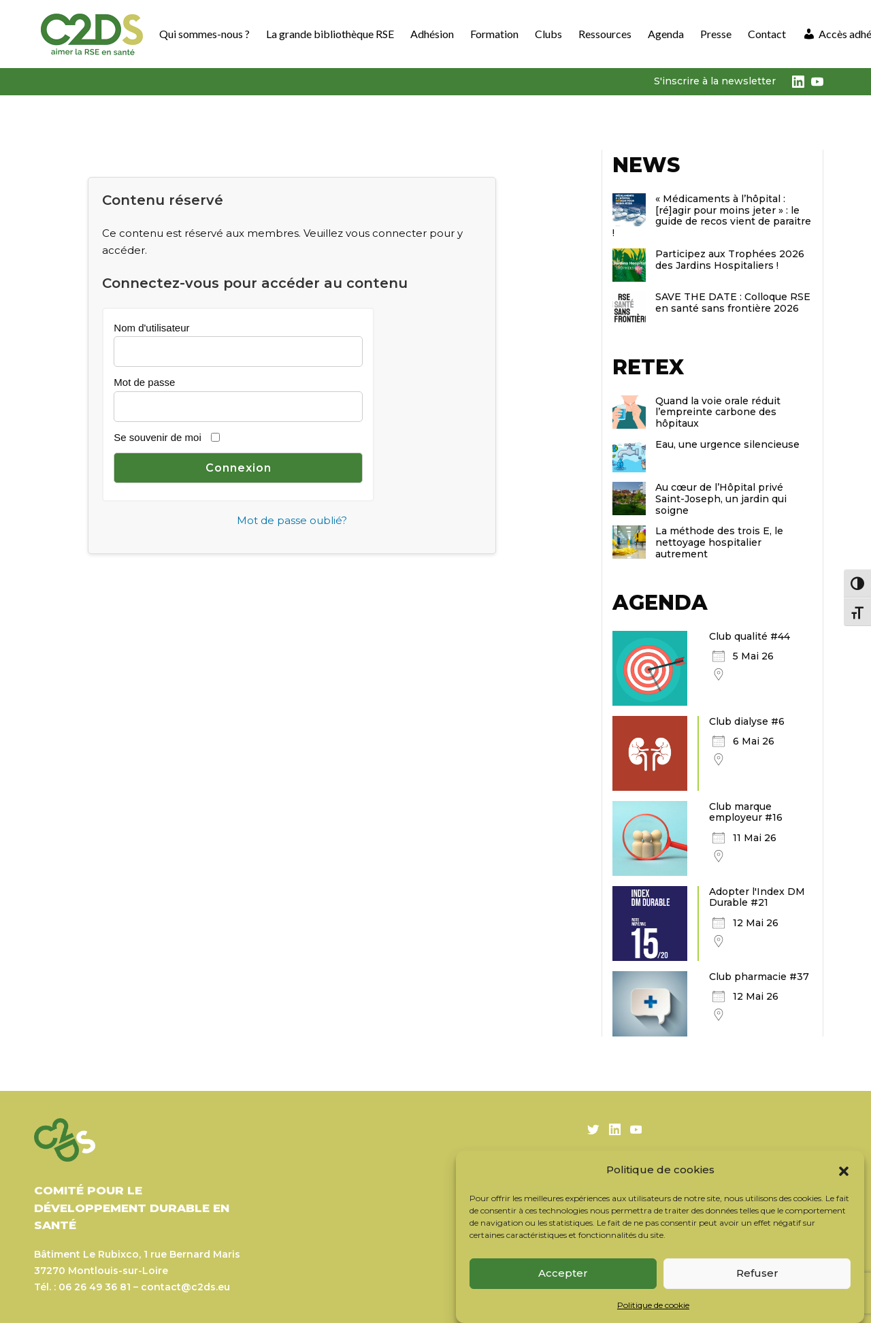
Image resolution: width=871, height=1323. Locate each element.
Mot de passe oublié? (292, 520)
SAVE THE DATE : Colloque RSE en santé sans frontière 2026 (732, 302)
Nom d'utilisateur (151, 327)
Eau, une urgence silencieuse (727, 444)
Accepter (563, 1273)
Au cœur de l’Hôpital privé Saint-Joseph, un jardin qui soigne (721, 499)
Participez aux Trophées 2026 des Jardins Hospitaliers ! (729, 260)
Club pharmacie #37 (759, 976)
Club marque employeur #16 (746, 812)
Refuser (757, 1273)
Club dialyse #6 (747, 721)
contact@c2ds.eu (185, 1287)
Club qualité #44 (749, 636)
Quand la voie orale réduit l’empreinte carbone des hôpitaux (717, 412)
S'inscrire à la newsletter (715, 81)
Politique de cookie (653, 1305)
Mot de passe (144, 382)
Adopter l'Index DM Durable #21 (757, 897)
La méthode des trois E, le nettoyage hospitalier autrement (719, 542)
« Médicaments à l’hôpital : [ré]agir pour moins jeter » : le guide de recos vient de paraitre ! (711, 216)
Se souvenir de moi (157, 437)
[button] (844, 1170)
